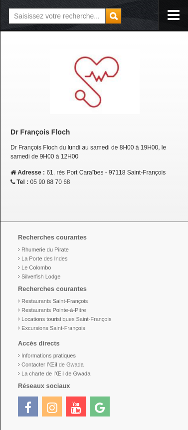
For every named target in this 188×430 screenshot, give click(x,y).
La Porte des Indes (44, 259)
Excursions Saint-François (53, 328)
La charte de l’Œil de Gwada (55, 373)
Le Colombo (36, 267)
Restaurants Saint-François (54, 301)
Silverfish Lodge (40, 277)
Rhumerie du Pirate (45, 249)
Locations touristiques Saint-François (66, 319)
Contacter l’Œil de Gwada (52, 365)
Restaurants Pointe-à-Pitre (53, 310)
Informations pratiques (48, 355)
